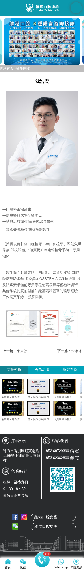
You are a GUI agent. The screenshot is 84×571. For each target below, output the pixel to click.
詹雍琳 (76, 351)
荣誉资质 (14, 370)
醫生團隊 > (24, 68)
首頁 (42, 524)
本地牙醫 (42, 545)
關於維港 (42, 535)
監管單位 (70, 370)
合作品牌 (42, 370)
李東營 (22, 351)
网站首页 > (8, 68)
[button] (22, 61)
